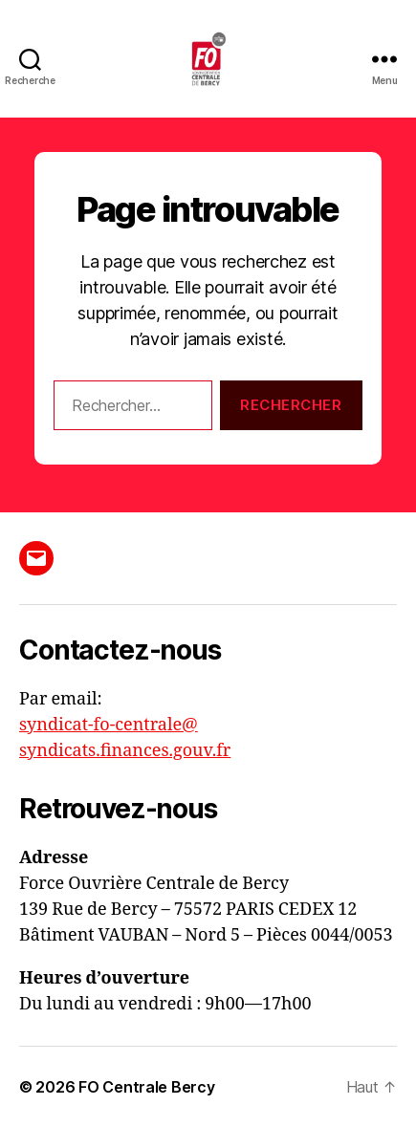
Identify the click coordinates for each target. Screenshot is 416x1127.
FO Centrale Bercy (146, 1086)
